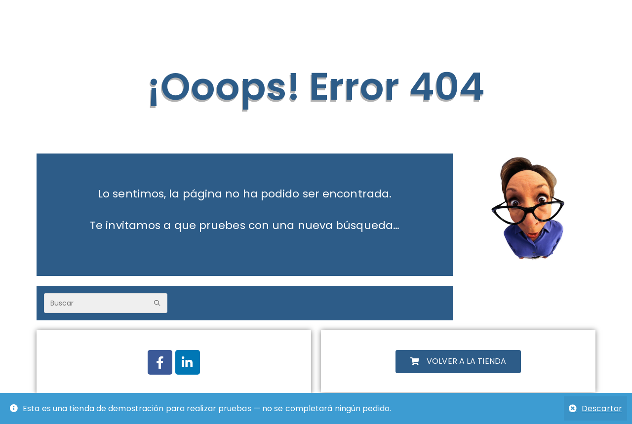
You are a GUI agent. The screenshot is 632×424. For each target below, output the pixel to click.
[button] (458, 361)
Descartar (602, 408)
